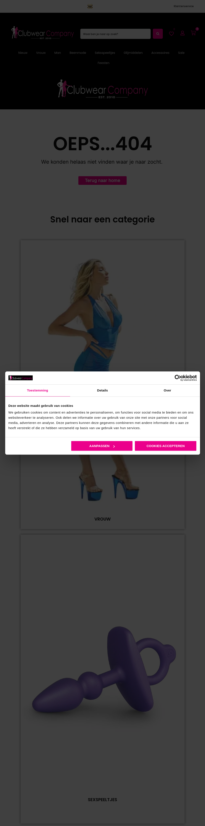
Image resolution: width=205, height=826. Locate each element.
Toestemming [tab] (37, 390)
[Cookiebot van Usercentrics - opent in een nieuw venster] (178, 378)
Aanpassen (102, 446)
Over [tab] (167, 390)
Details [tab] (102, 390)
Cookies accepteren (166, 446)
